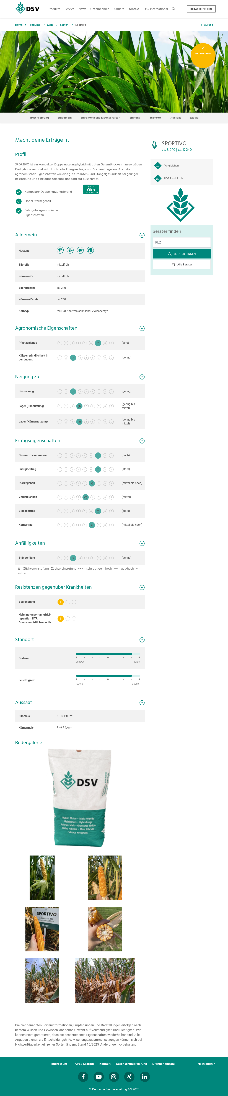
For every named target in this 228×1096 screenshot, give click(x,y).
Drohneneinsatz (163, 1063)
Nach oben (207, 1063)
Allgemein (65, 118)
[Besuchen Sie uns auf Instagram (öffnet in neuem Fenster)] (114, 1077)
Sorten (64, 24)
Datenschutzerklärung (132, 1063)
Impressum (59, 1063)
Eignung (134, 118)
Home (18, 24)
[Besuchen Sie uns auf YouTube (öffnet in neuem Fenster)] (99, 1077)
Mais (50, 24)
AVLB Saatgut (85, 1063)
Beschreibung (39, 118)
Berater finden (182, 254)
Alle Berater (181, 264)
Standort (155, 118)
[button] (80, 798)
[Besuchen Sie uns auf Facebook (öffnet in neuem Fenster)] (83, 1077)
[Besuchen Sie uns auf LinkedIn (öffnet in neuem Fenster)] (145, 1077)
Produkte (34, 24)
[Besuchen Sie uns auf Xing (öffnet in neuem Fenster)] (129, 1077)
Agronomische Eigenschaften (100, 118)
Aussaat (175, 118)
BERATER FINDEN (201, 9)
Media (194, 118)
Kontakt (105, 1063)
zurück (208, 24)
